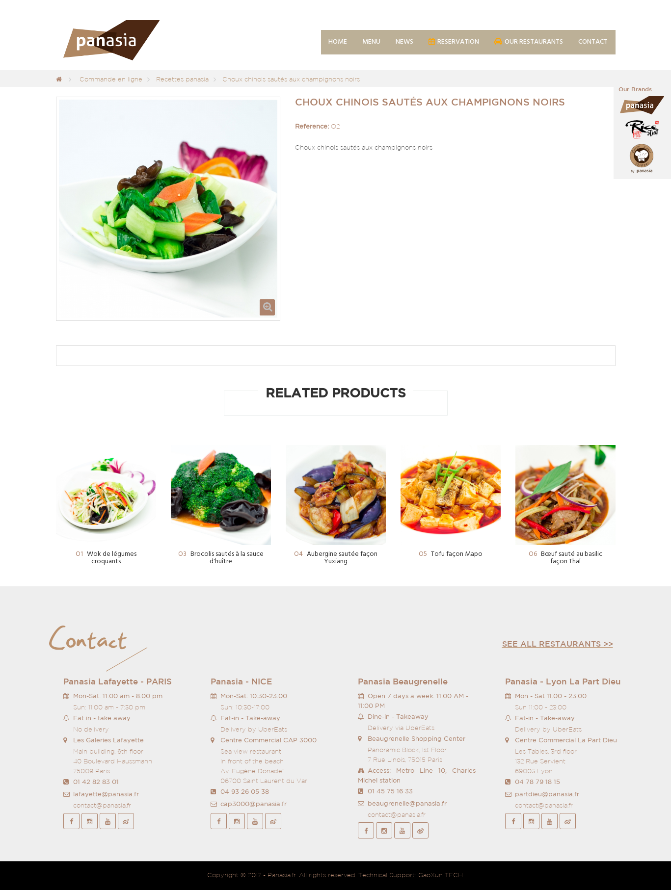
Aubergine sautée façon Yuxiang (335, 558)
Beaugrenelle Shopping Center (416, 738)
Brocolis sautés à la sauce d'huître (221, 558)
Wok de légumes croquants (106, 558)
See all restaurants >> (557, 643)
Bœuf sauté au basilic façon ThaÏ (565, 558)
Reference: (312, 126)
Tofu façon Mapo (451, 554)
